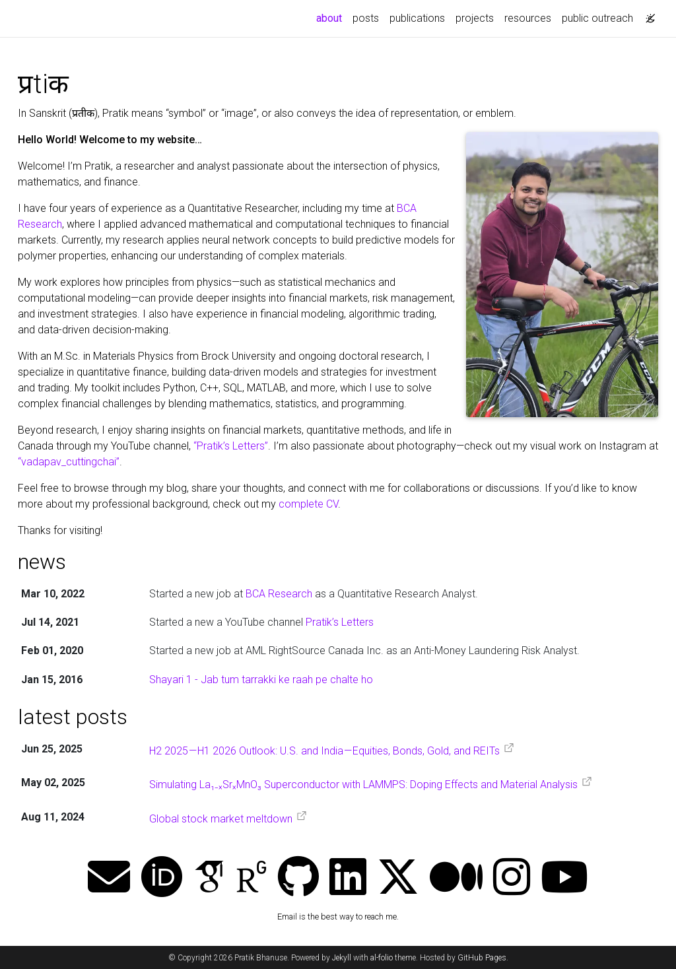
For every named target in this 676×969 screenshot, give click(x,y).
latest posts (72, 716)
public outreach (597, 18)
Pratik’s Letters (340, 622)
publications (417, 18)
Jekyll (341, 957)
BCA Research (279, 593)
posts (366, 18)
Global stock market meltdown (220, 819)
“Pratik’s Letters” (230, 446)
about (331, 17)
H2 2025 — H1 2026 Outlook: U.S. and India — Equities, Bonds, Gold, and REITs (324, 751)
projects (475, 18)
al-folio (381, 957)
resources (527, 18)
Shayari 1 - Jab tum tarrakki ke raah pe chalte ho (261, 679)
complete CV (308, 504)
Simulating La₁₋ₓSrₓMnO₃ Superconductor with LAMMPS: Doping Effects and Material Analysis (363, 785)
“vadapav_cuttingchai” (68, 461)
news (42, 561)
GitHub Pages (481, 957)
